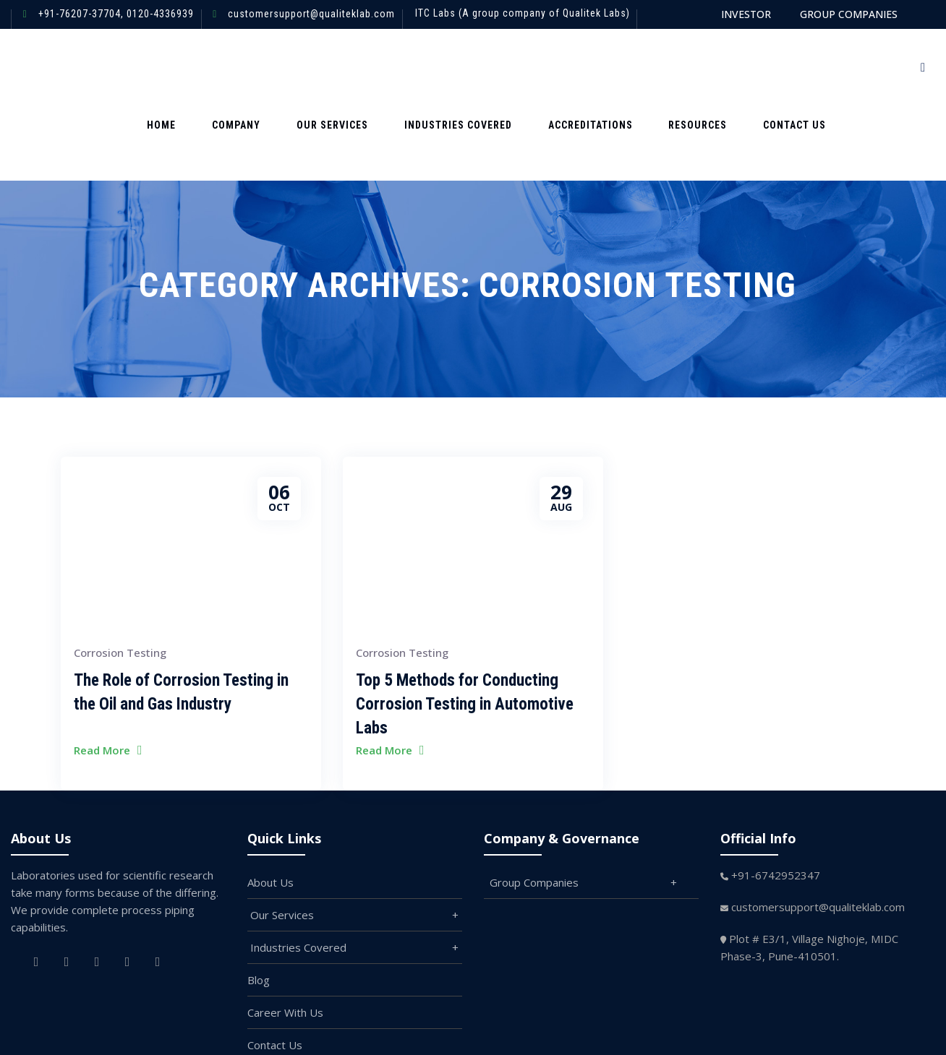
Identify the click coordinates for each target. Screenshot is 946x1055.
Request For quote (839, 66)
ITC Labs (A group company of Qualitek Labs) (522, 13)
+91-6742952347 (775, 799)
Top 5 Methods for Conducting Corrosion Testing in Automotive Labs (465, 628)
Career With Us (285, 936)
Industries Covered (446, 66)
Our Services (336, 66)
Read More (102, 674)
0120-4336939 (159, 14)
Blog (258, 904)
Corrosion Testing (120, 576)
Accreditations (562, 66)
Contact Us (274, 969)
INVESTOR (746, 14)
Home (196, 66)
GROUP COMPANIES (849, 14)
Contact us (735, 66)
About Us (270, 806)
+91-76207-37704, (81, 14)
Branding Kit (277, 1001)
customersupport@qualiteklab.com (311, 14)
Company (255, 66)
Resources (654, 66)
